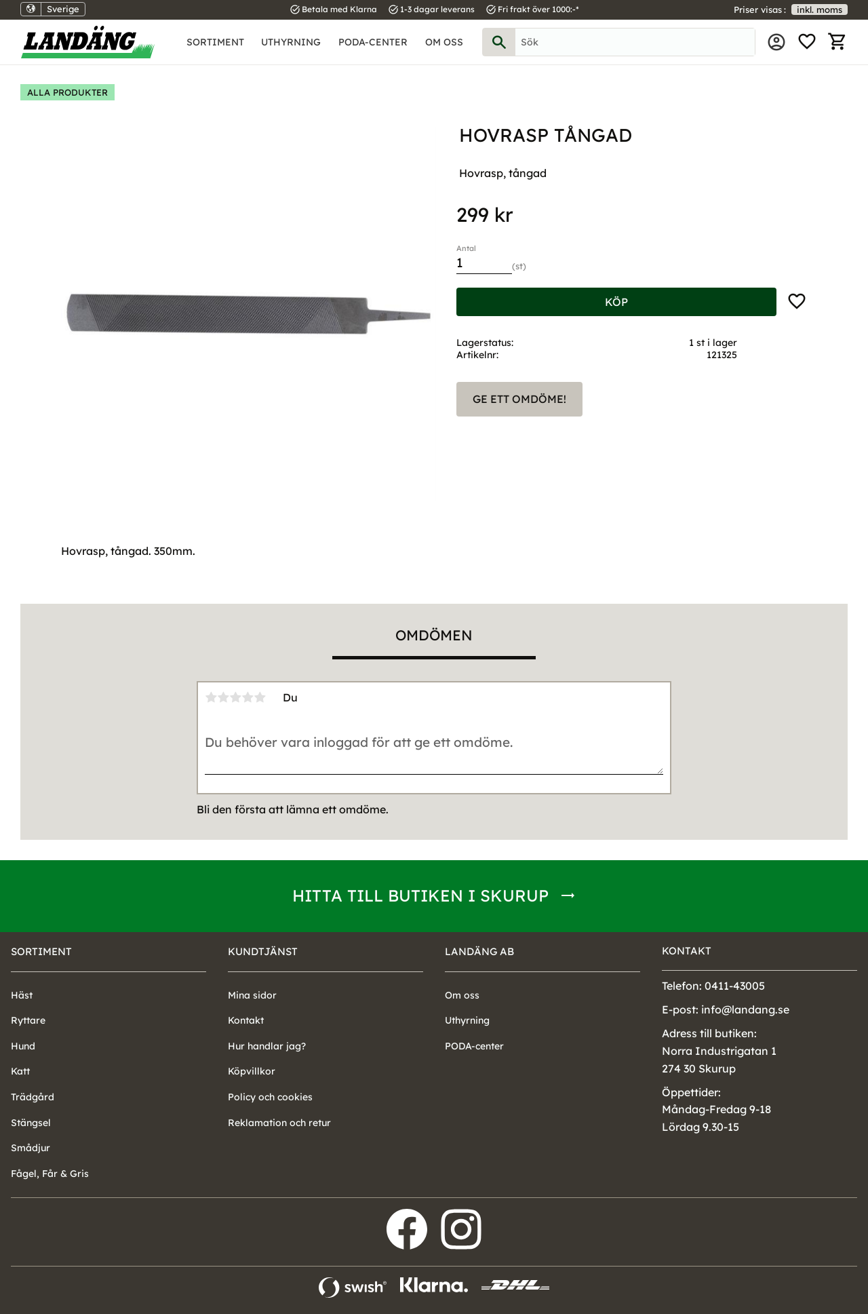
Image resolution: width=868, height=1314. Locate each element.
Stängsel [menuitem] (31, 1123)
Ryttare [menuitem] (28, 1020)
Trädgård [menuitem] (32, 1097)
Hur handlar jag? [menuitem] (267, 1046)
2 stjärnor (223, 697)
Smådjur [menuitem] (30, 1148)
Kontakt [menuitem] (246, 1020)
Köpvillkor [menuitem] (251, 1071)
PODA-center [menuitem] (373, 42)
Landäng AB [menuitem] (479, 951)
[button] (807, 42)
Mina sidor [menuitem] (776, 42)
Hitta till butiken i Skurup (420, 895)
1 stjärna (211, 697)
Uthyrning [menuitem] (291, 42)
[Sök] (499, 42)
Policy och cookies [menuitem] (270, 1097)
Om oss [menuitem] (444, 42)
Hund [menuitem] (23, 1046)
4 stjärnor (247, 697)
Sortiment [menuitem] (215, 42)
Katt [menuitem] (20, 1071)
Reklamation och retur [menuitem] (279, 1123)
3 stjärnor (235, 697)
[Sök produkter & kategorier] (635, 42)
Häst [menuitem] (22, 995)
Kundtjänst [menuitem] (263, 951)
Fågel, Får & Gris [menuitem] (50, 1173)
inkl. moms (819, 9)
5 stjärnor (260, 697)
